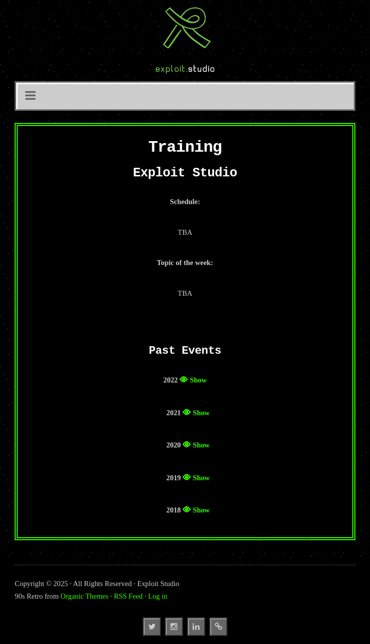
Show (198, 380)
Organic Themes (84, 596)
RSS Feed (128, 596)
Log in (157, 596)
